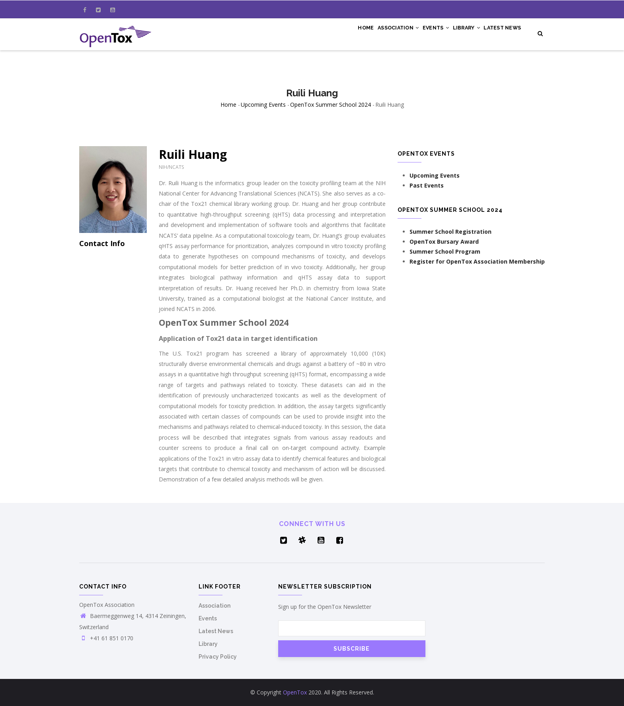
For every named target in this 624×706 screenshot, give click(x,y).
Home (343, 32)
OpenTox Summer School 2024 (330, 104)
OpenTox (295, 692)
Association (380, 32)
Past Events (427, 185)
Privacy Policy (218, 656)
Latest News (500, 32)
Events (423, 32)
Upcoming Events (263, 104)
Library (459, 32)
